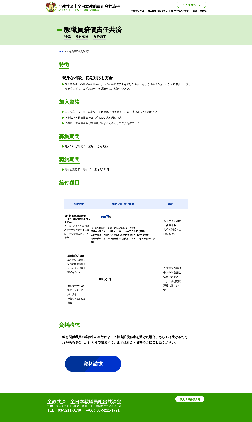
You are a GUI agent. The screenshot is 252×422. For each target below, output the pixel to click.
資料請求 (99, 36)
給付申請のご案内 (180, 11)
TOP (61, 51)
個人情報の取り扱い (158, 11)
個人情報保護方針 (190, 399)
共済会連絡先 (199, 11)
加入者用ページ (192, 5)
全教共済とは (137, 11)
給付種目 (82, 36)
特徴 (67, 36)
